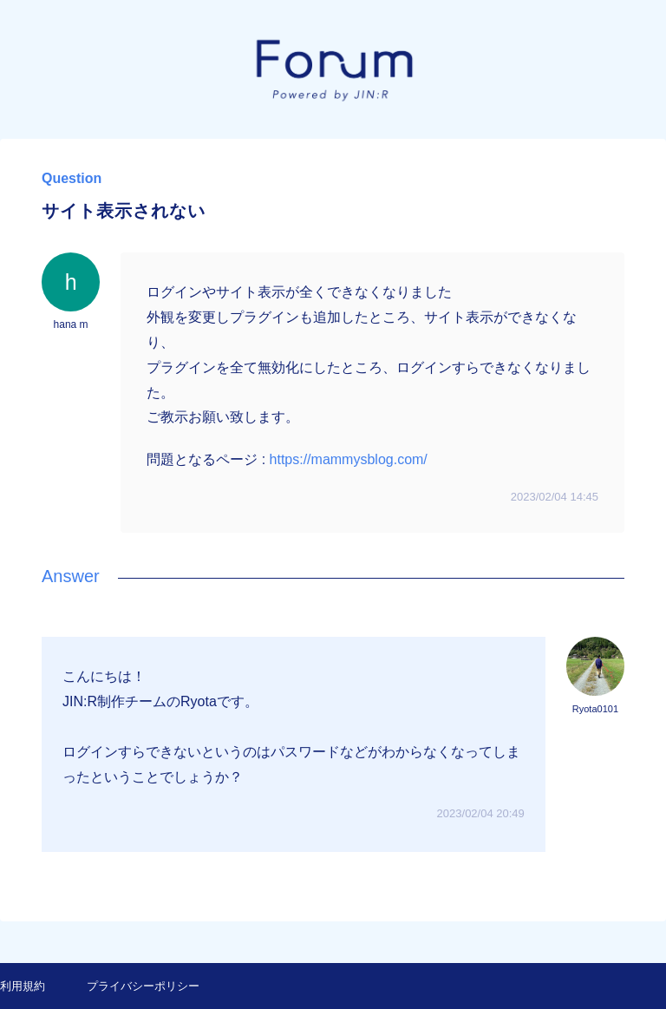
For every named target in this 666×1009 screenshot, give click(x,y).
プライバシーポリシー (143, 986)
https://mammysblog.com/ (349, 459)
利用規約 (22, 986)
